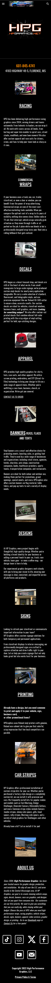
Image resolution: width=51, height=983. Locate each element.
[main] (26, 68)
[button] (3, 3)
